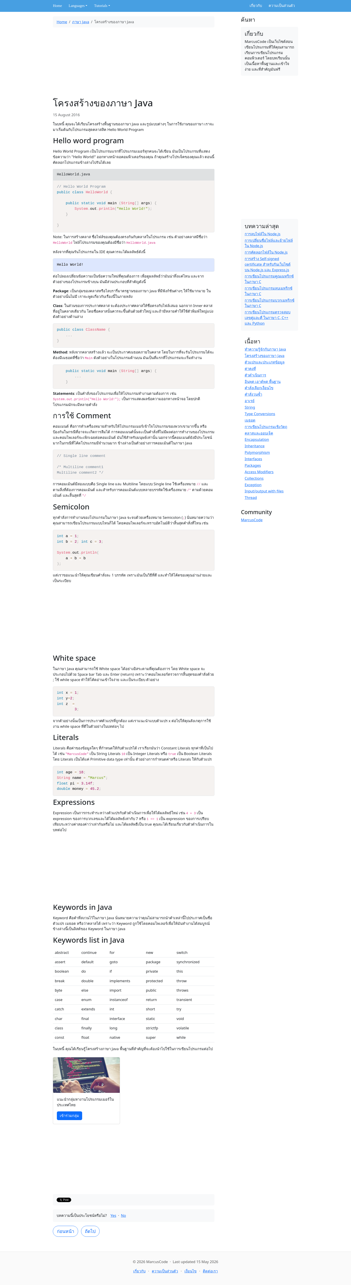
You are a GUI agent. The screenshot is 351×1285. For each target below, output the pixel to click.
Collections (254, 478)
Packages (253, 465)
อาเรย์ (250, 400)
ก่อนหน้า (65, 1231)
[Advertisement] (133, 62)
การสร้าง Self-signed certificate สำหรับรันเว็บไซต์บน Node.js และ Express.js (268, 264)
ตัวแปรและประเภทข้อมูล (265, 362)
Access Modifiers (259, 471)
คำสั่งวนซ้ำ (253, 394)
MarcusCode (252, 519)
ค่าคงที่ (250, 368)
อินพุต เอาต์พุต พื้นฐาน (263, 381)
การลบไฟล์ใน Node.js (262, 233)
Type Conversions (260, 413)
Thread (251, 497)
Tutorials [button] (100, 6)
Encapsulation (257, 439)
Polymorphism (257, 452)
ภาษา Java (80, 21)
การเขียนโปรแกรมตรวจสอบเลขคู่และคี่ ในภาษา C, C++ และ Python (267, 317)
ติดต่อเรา (210, 1271)
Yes (113, 1215)
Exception (253, 484)
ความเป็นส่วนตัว (282, 6)
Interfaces (253, 458)
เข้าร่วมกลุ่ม (69, 1115)
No (123, 1215)
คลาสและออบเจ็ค (259, 433)
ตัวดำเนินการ (255, 375)
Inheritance (255, 445)
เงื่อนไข (190, 1271)
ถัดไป (90, 1231)
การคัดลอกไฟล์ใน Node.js (266, 252)
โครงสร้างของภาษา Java (265, 355)
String (250, 407)
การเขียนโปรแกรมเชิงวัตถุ (266, 426)
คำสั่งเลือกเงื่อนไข (259, 387)
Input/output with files (264, 491)
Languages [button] (77, 6)
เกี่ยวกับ (256, 6)
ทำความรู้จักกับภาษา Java (265, 349)
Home (57, 6)
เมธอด (250, 420)
